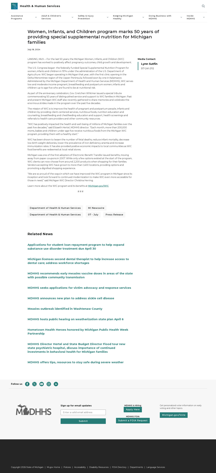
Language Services (155, 467)
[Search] (203, 6)
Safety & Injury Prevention (93, 17)
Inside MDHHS (196, 17)
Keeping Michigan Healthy (128, 17)
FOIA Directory (119, 467)
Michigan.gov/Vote (173, 415)
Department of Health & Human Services (55, 208)
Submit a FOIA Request (133, 420)
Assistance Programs (24, 17)
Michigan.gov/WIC (98, 186)
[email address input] (83, 412)
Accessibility (80, 467)
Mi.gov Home (53, 467)
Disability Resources (99, 467)
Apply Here (133, 409)
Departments (136, 467)
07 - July (93, 214)
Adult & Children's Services (57, 17)
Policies (67, 467)
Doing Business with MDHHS (165, 17)
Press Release (114, 214)
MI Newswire (96, 208)
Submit (83, 421)
